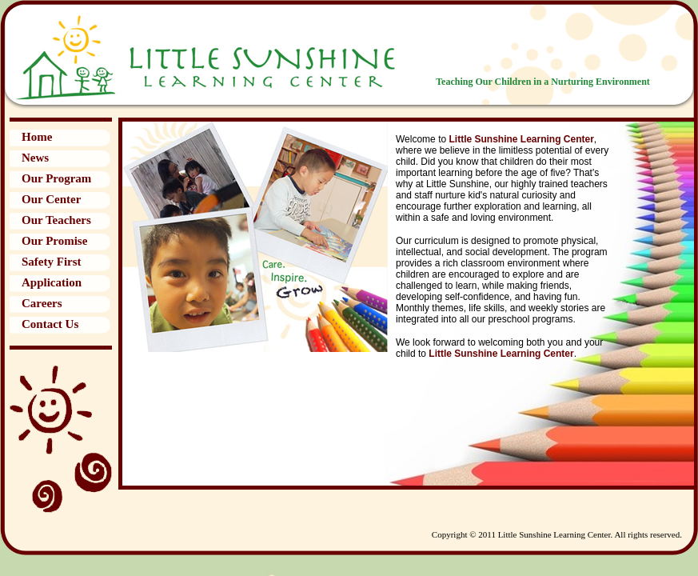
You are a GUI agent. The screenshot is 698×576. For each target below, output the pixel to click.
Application (52, 282)
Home (37, 136)
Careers (42, 303)
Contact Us (50, 324)
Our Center (51, 199)
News (35, 157)
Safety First (52, 261)
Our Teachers (56, 220)
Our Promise (54, 240)
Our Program (56, 178)
